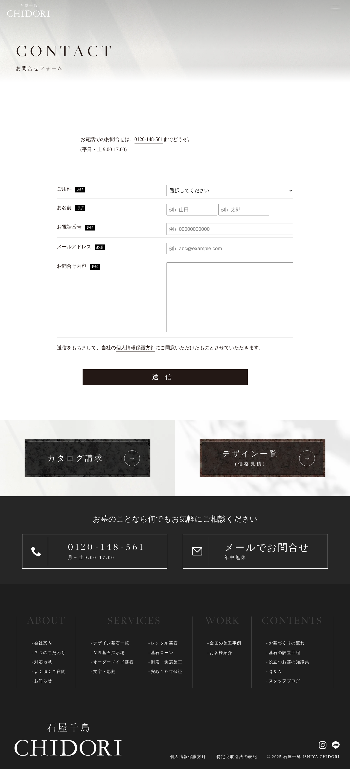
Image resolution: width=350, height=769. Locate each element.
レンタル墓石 (164, 643)
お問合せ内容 (78, 266)
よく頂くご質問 (50, 671)
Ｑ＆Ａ (275, 671)
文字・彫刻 (104, 671)
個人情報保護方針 (135, 347)
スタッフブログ (285, 681)
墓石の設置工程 (285, 652)
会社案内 (43, 643)
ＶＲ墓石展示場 (109, 652)
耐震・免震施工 (167, 662)
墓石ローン (162, 652)
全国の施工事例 (225, 643)
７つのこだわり (50, 652)
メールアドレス (81, 247)
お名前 (71, 208)
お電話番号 (76, 227)
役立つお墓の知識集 (289, 662)
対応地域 (43, 662)
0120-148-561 (149, 139)
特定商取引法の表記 (237, 756)
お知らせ (43, 681)
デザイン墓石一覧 (111, 643)
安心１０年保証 (167, 671)
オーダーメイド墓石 (113, 662)
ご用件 (71, 189)
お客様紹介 (221, 652)
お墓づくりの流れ (287, 643)
